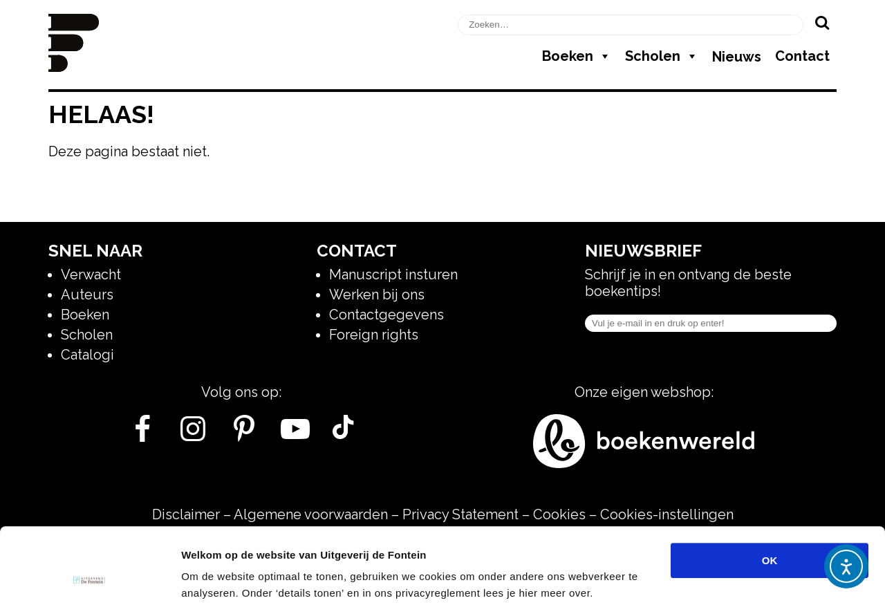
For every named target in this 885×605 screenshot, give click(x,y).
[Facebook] (142, 434)
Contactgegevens (386, 314)
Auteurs (87, 294)
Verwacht (91, 274)
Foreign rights (373, 334)
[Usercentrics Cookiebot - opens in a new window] (89, 578)
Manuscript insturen (393, 274)
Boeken (576, 56)
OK (770, 489)
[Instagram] (193, 434)
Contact (802, 56)
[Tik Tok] (343, 434)
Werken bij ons (377, 294)
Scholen (661, 56)
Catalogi (87, 354)
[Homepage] (73, 67)
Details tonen (747, 578)
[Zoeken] (822, 22)
